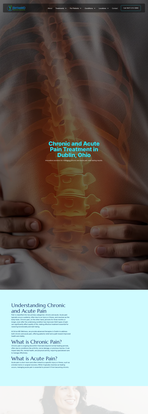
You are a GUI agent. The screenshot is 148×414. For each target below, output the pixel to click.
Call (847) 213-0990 (130, 8)
